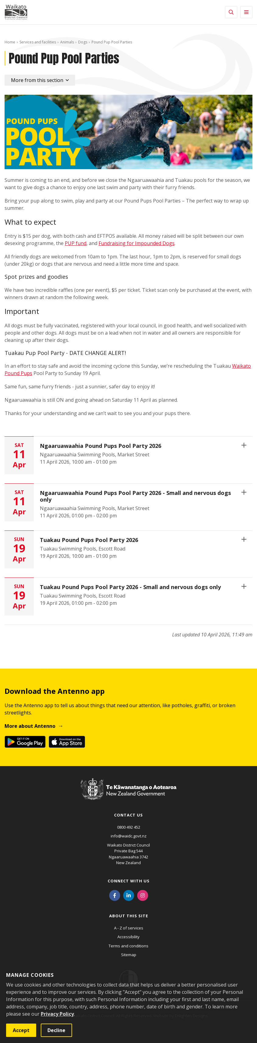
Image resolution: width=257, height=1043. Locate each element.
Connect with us (129, 881)
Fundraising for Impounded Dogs (137, 243)
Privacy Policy (57, 1014)
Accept (21, 1030)
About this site (128, 916)
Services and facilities (37, 42)
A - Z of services (128, 928)
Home (10, 42)
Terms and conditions (128, 946)
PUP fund (75, 243)
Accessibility (128, 936)
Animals (67, 42)
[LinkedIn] (128, 895)
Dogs (82, 42)
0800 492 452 (128, 827)
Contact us (128, 815)
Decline (56, 1030)
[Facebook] (114, 895)
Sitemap (128, 954)
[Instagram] (142, 895)
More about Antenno (30, 726)
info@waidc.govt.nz (129, 836)
